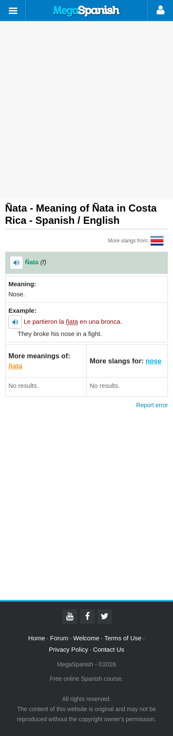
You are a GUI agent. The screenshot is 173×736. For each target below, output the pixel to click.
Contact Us (108, 649)
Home (36, 638)
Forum (59, 638)
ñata (15, 366)
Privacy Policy (68, 649)
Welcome (86, 638)
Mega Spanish (87, 11)
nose (153, 361)
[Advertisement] (86, 110)
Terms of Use (122, 638)
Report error (152, 405)
